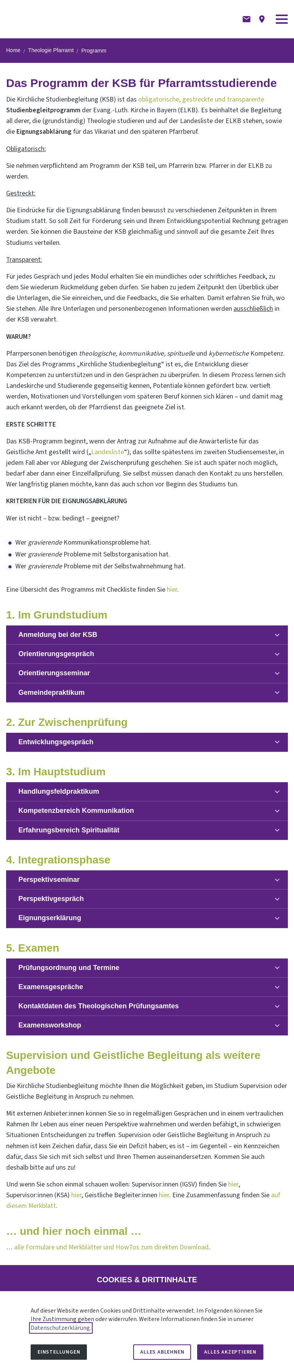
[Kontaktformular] (246, 19)
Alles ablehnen (162, 1352)
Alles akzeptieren (230, 1352)
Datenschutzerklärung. (61, 1328)
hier (172, 589)
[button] (282, 19)
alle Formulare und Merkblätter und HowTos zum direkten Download (111, 1247)
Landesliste (107, 452)
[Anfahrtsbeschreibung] (261, 19)
